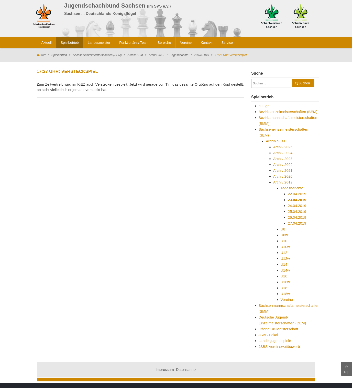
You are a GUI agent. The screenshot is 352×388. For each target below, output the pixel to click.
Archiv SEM (135, 55)
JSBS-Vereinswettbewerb (279, 346)
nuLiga (264, 106)
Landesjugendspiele (275, 341)
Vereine (287, 299)
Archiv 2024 (283, 153)
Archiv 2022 (283, 164)
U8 (283, 229)
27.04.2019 (297, 223)
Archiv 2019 (156, 55)
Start (42, 55)
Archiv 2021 (283, 170)
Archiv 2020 (283, 176)
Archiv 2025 (283, 147)
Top (346, 368)
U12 (284, 253)
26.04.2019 (297, 217)
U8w (284, 235)
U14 (284, 264)
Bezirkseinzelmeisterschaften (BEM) (288, 112)
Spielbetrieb (59, 55)
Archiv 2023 (283, 159)
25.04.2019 (297, 211)
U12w (285, 258)
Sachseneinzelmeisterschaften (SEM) (97, 55)
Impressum (165, 369)
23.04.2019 (201, 55)
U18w (285, 294)
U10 (284, 241)
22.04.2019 (297, 194)
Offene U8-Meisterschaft (278, 329)
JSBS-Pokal (268, 335)
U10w (285, 247)
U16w (285, 282)
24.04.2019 (297, 206)
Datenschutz (186, 369)
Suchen (304, 83)
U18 (284, 288)
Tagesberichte (179, 55)
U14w (285, 270)
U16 (284, 276)
